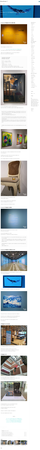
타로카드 (38, 100)
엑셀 (34, 99)
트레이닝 (32, 37)
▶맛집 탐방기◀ (33, 42)
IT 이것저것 (32, 62)
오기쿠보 (32, 100)
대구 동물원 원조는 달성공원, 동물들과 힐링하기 (7, 445)
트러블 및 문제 (32, 79)
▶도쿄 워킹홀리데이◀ (33, 41)
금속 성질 (32, 60)
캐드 (31, 99)
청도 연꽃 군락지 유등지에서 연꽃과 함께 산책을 (7, 446)
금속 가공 (32, 59)
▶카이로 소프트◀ (33, 76)
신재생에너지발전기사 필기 (34, 86)
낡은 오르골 (32, 29)
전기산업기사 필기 (33, 84)
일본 (32, 99)
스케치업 (32, 71)
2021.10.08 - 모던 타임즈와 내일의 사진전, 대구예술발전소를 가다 (14, 49)
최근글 (31, 93)
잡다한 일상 (32, 23)
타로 (35, 99)
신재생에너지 (32, 77)
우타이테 (32, 34)
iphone (32, 63)
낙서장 (32, 25)
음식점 (32, 43)
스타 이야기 (32, 28)
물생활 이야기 (32, 27)
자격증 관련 (32, 82)
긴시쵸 (35, 100)
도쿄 (36, 99)
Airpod (32, 65)
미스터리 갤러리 (33, 87)
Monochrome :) (4, 1)
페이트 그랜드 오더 (33, 101)
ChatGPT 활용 (32, 67)
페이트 (34, 100)
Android (32, 64)
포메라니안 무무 (33, 26)
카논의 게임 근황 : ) (33, 75)
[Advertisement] (14, 430)
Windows (32, 66)
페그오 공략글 (32, 74)
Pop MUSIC (32, 36)
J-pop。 (32, 33)
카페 (31, 44)
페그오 (36, 101)
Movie (32, 31)
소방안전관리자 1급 (33, 85)
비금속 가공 (32, 61)
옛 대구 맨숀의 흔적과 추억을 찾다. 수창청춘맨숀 (7, 443)
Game (32, 32)
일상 (32, 24)
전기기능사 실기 (33, 83)
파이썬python (32, 68)
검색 (37, 1)
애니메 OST (32, 35)
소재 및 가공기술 (33, 58)
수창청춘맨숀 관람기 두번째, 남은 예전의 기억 (6, 442)
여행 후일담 (3, 441)
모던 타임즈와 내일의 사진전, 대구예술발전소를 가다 (7, 444)
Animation (32, 30)
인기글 (34, 93)
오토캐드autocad (33, 69)
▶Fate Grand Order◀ (33, 73)
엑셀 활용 (32, 70)
